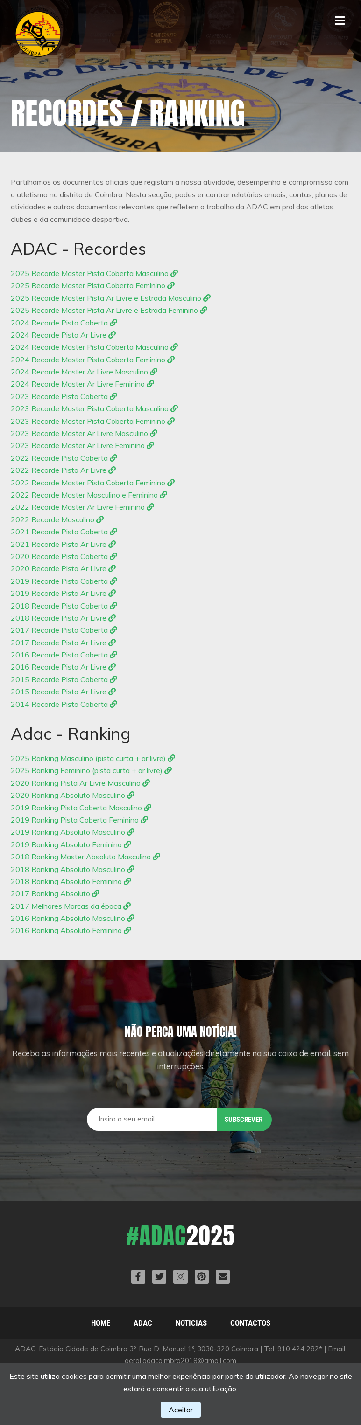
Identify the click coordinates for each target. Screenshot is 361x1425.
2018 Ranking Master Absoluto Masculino (85, 856)
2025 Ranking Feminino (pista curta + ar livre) (91, 770)
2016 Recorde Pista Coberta (64, 654)
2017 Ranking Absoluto (55, 893)
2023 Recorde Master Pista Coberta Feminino (93, 421)
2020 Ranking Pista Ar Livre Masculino (80, 783)
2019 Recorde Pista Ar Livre (63, 593)
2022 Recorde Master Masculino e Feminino (89, 494)
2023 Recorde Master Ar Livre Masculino (84, 433)
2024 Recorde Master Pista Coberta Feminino (93, 359)
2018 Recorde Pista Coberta (64, 605)
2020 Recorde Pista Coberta (64, 556)
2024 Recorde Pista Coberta (64, 322)
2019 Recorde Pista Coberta (64, 581)
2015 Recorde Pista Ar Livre (63, 691)
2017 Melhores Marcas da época (71, 906)
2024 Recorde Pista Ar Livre (63, 334)
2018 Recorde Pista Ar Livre (63, 618)
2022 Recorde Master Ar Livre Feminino (82, 507)
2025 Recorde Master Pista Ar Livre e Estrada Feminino (109, 310)
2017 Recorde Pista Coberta (64, 630)
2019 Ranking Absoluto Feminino (71, 844)
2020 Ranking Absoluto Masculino (72, 795)
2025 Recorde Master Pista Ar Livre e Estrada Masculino (111, 298)
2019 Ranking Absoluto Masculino (72, 832)
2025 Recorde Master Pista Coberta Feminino (93, 285)
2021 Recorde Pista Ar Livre (63, 544)
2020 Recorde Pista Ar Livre (63, 568)
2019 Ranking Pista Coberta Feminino (79, 819)
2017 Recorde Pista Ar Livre (63, 642)
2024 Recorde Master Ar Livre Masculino (84, 371)
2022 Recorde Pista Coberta (64, 458)
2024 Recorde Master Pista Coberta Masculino (94, 347)
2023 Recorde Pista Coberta (64, 396)
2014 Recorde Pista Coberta (64, 704)
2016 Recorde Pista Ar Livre (63, 666)
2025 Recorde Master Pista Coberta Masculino (94, 273)
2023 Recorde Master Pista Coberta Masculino (94, 408)
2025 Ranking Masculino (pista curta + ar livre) (93, 758)
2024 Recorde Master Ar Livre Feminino (82, 383)
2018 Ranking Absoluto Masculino (72, 869)
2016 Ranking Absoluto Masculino (72, 918)
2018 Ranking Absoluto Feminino (71, 881)
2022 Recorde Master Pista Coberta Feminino (93, 482)
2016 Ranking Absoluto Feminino (71, 930)
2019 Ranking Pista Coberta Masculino (81, 807)
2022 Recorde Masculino (57, 519)
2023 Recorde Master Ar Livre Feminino (82, 445)
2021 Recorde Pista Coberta (64, 531)
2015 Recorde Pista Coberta (64, 679)
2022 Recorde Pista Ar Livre (63, 470)
